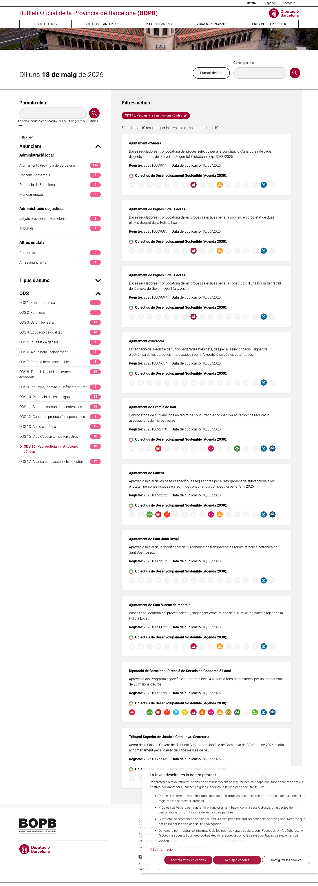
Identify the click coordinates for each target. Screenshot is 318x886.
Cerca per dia (243, 63)
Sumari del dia (211, 73)
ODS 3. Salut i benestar (60, 322)
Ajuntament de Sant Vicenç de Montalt (159, 605)
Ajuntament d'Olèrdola (146, 341)
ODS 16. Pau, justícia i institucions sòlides (62, 449)
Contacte (289, 3)
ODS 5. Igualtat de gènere (60, 342)
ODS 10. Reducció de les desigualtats (60, 396)
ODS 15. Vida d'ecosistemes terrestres (60, 436)
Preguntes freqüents (269, 24)
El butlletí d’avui (46, 24)
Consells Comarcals (60, 175)
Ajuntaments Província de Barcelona (60, 165)
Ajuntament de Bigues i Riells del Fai (157, 209)
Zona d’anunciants (212, 24)
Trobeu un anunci (158, 24)
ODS (60, 293)
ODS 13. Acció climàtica (60, 426)
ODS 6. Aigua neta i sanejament (60, 352)
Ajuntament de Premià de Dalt (152, 407)
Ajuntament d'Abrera (145, 143)
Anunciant (60, 146)
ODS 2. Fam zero (60, 312)
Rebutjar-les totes (237, 860)
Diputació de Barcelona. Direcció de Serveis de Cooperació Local (180, 671)
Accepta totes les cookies (188, 860)
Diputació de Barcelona (60, 184)
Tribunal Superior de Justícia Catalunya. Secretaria (169, 737)
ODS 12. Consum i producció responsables (60, 416)
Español (270, 3)
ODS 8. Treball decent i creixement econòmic (60, 374)
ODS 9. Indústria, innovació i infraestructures (60, 387)
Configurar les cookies (286, 860)
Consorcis (60, 252)
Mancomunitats (60, 194)
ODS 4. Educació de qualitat (60, 332)
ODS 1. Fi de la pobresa (60, 302)
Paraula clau (32, 103)
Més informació (161, 849)
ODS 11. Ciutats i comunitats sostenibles (60, 406)
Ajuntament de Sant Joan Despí (154, 539)
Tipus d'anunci (60, 280)
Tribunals (60, 228)
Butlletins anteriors (102, 24)
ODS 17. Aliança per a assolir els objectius (60, 461)
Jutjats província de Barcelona (60, 218)
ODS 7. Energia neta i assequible (60, 362)
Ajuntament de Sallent (146, 473)
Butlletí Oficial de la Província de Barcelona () (88, 13)
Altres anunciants (60, 262)
